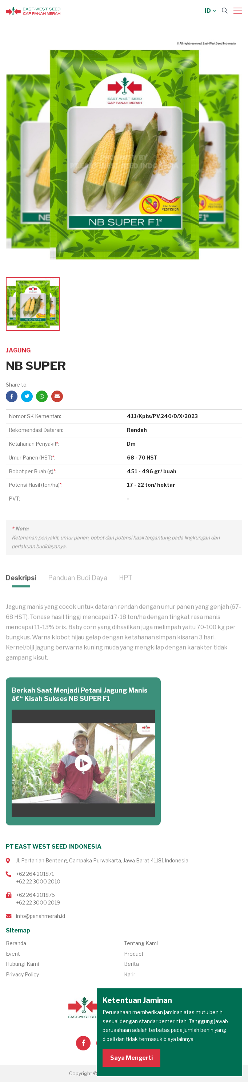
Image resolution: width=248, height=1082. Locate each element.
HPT (125, 589)
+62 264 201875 (35, 895)
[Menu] (237, 11)
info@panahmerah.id (40, 916)
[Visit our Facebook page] (83, 1043)
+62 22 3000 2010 (38, 881)
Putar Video (83, 775)
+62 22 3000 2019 (38, 902)
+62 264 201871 (35, 874)
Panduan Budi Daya (77, 589)
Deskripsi (21, 589)
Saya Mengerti (131, 1057)
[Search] (225, 10)
